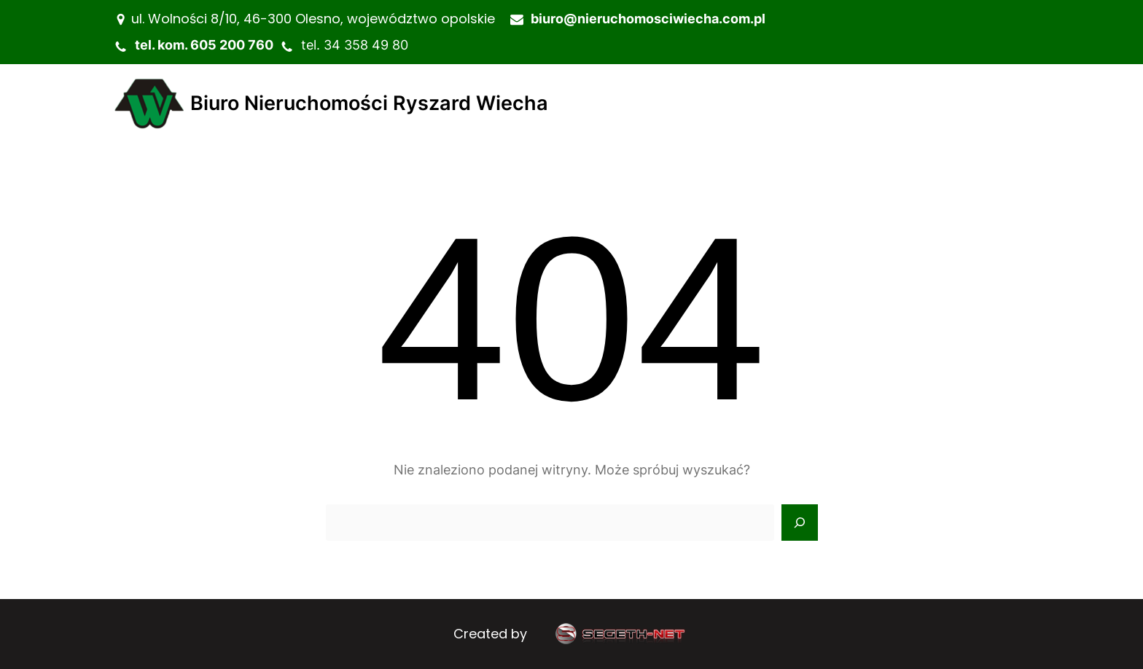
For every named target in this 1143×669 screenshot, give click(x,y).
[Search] (799, 522)
